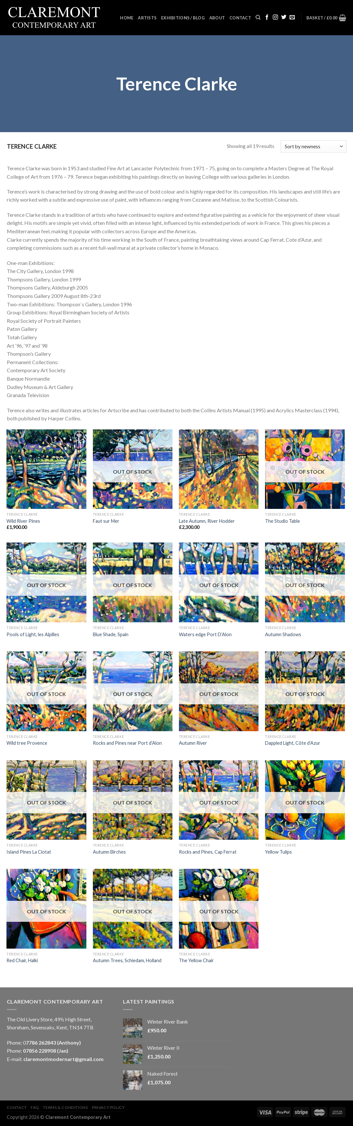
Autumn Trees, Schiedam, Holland (127, 960)
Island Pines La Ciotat (28, 852)
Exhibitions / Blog (183, 17)
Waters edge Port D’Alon (205, 634)
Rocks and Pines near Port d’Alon (127, 743)
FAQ (35, 1107)
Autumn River (193, 743)
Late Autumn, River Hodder (207, 521)
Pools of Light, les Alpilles (32, 634)
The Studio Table (282, 521)
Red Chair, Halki (22, 960)
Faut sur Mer (106, 521)
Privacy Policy (108, 1107)
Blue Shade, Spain (110, 634)
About (217, 17)
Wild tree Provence (26, 743)
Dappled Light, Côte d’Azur (292, 743)
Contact (240, 17)
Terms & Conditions (65, 1107)
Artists (147, 17)
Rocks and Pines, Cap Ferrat (208, 852)
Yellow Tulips (278, 852)
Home (126, 17)
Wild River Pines (23, 521)
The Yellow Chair (196, 960)
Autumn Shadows (283, 634)
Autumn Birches (109, 852)
